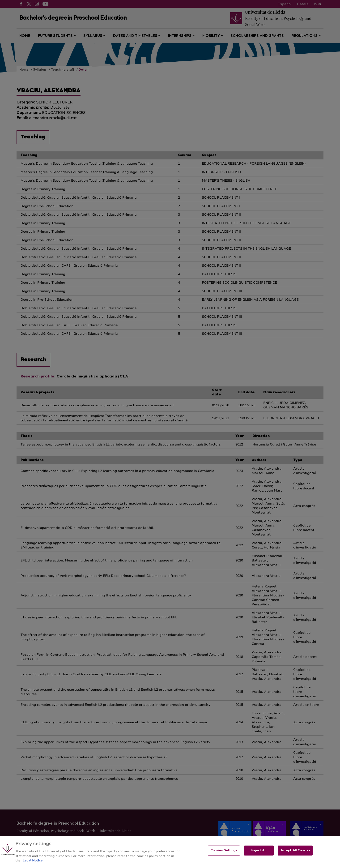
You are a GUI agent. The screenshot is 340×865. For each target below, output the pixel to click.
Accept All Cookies (295, 854)
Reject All (258, 854)
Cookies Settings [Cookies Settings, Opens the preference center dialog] (224, 854)
